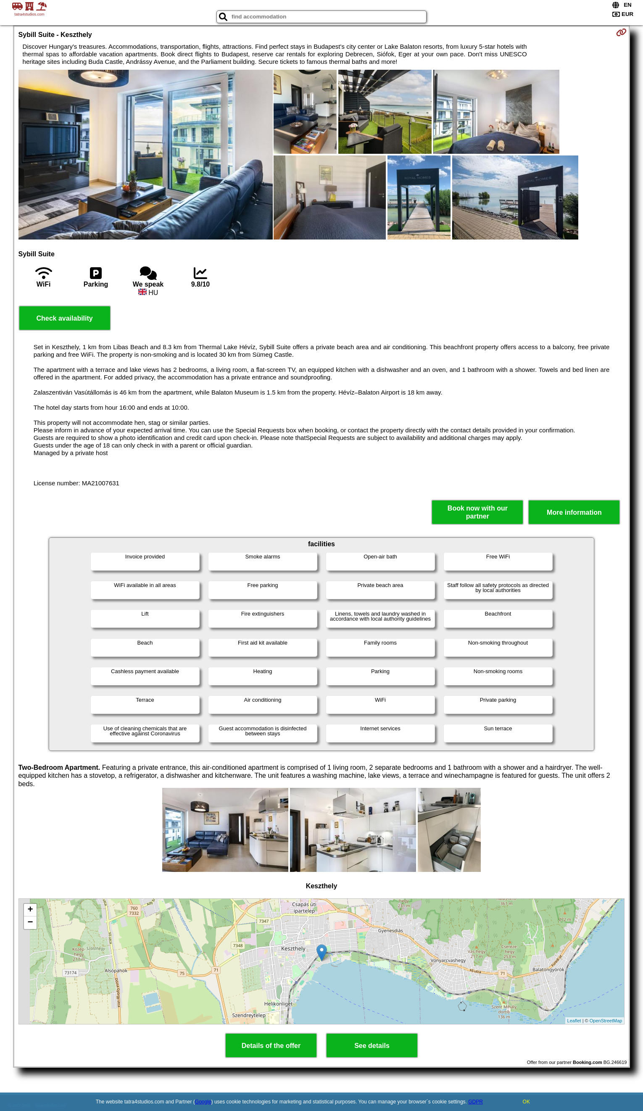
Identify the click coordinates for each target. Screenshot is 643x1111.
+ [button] (30, 910)
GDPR (475, 1102)
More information (574, 512)
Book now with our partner (478, 512)
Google (203, 1102)
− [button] (30, 922)
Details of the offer (271, 1045)
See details (372, 1045)
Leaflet (574, 1020)
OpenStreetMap (606, 1020)
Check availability (64, 318)
